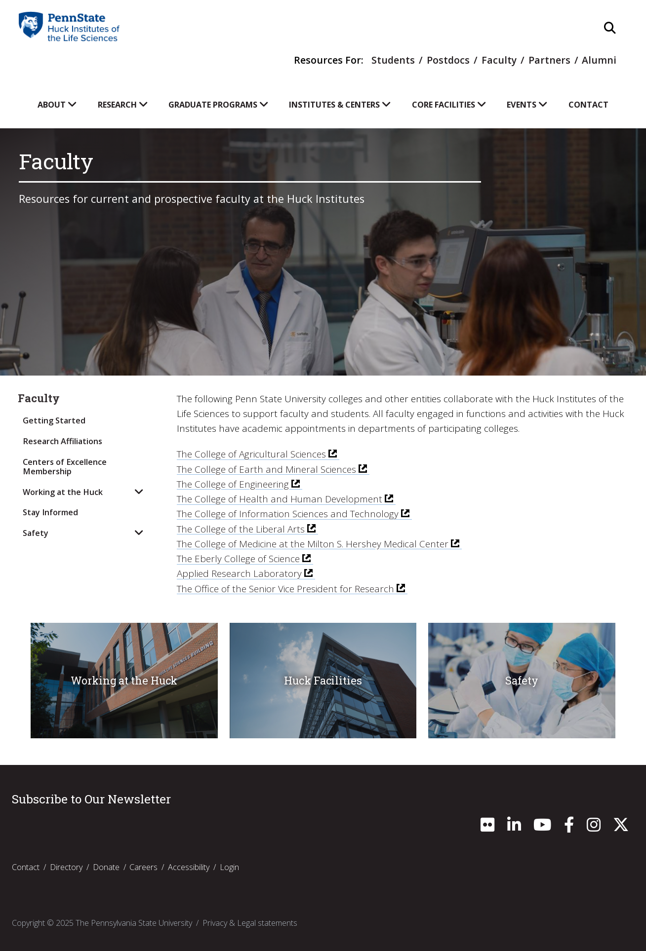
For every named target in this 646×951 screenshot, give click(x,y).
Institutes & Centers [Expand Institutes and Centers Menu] (340, 104)
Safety (35, 533)
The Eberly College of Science (238, 558)
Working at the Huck (63, 492)
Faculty (499, 60)
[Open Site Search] (610, 28)
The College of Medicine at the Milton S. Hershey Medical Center (312, 543)
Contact (588, 104)
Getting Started (54, 420)
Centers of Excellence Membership (65, 466)
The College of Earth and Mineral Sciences (266, 469)
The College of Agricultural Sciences (251, 454)
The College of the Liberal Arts (241, 529)
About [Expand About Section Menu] (57, 104)
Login (229, 867)
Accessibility (188, 867)
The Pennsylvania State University (134, 922)
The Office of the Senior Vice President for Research (285, 588)
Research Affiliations (62, 441)
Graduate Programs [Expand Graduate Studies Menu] (218, 104)
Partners (549, 60)
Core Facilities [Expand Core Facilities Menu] (449, 104)
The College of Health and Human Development (279, 499)
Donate (106, 867)
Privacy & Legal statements (249, 922)
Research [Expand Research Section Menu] (123, 104)
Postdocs (448, 60)
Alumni (599, 60)
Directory (66, 867)
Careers (143, 867)
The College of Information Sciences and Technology (288, 513)
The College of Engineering (233, 484)
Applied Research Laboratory (239, 573)
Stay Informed (50, 512)
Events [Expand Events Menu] (527, 104)
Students (393, 60)
